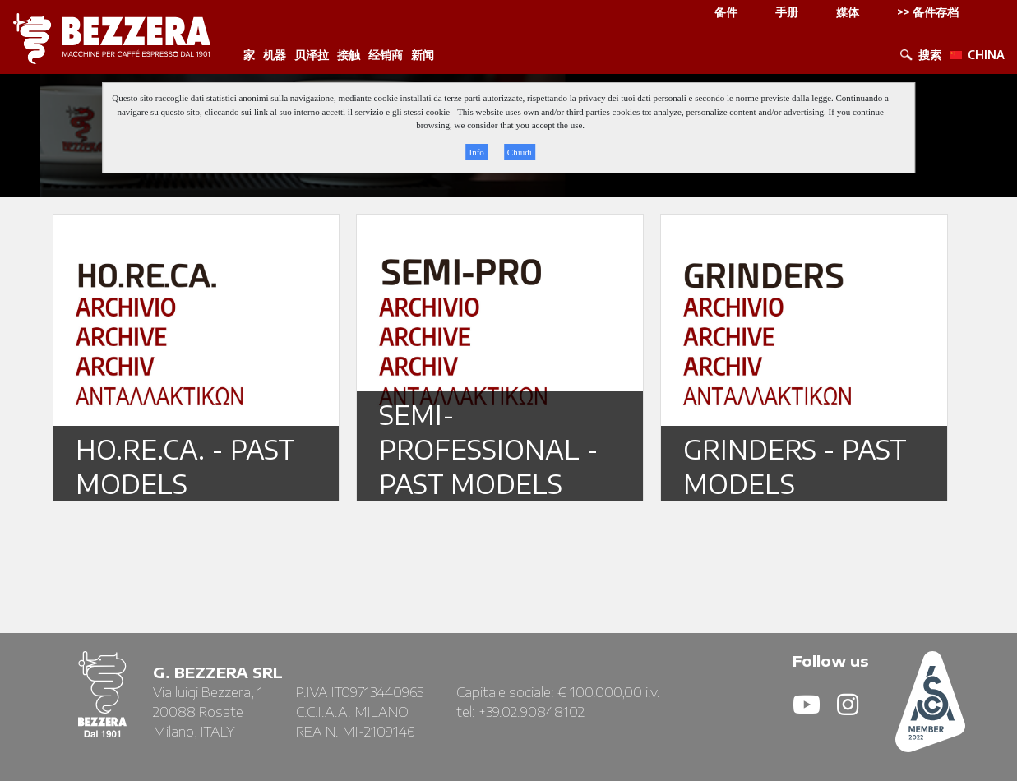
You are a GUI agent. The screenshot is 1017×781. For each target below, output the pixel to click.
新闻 (422, 55)
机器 (274, 55)
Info (476, 152)
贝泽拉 (311, 55)
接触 (348, 55)
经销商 (385, 55)
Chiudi (519, 152)
